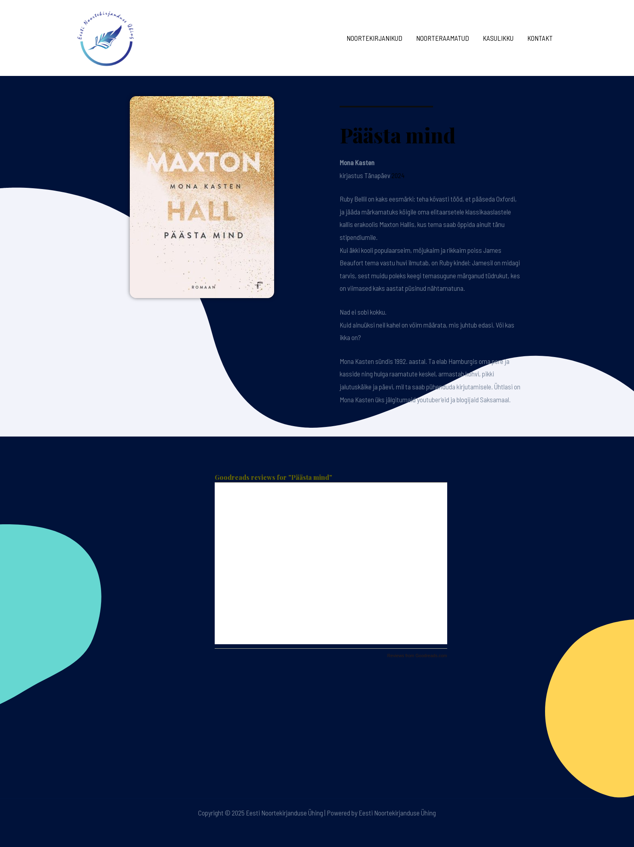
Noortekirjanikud (374, 38)
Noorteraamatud (442, 38)
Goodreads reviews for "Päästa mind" (273, 477)
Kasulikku (498, 38)
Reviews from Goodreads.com (417, 655)
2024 (398, 175)
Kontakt (540, 38)
